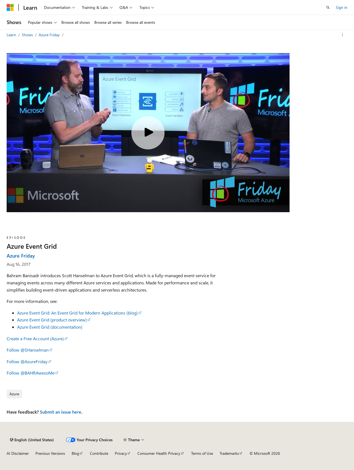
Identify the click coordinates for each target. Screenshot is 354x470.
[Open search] (328, 7)
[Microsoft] (10, 7)
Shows (28, 34)
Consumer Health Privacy (158, 453)
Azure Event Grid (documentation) (49, 327)
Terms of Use (202, 453)
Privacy (121, 453)
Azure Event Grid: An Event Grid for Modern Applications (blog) (77, 313)
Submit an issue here (60, 412)
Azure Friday (50, 34)
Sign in (341, 7)
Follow (28, 350)
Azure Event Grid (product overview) (52, 320)
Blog (75, 453)
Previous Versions (50, 453)
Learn (12, 34)
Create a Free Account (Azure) (35, 338)
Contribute (99, 453)
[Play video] (148, 132)
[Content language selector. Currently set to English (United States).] (32, 439)
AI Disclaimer (18, 453)
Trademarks (229, 453)
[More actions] (342, 34)
